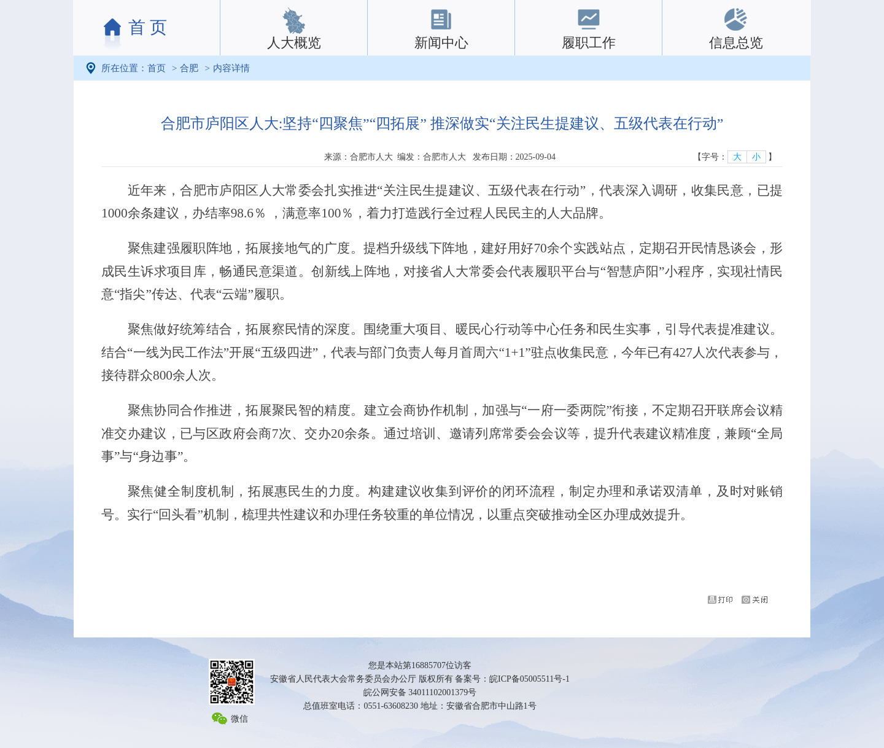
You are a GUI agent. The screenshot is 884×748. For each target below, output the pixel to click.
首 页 (147, 27)
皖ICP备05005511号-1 (529, 679)
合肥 (189, 68)
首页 (156, 68)
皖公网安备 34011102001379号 (419, 692)
